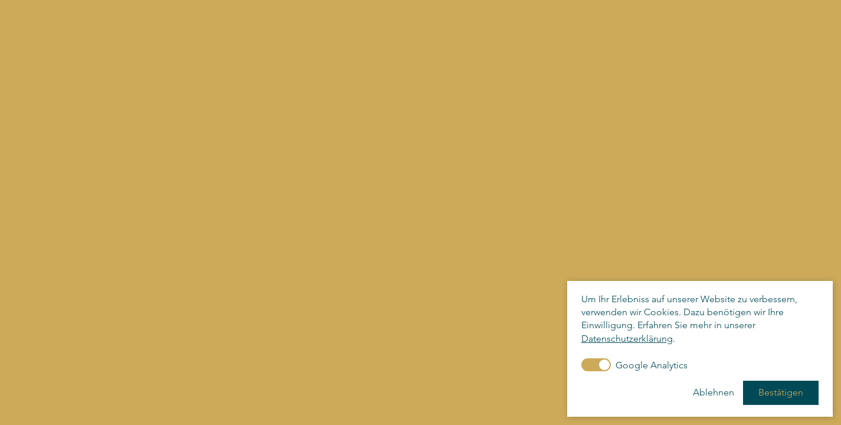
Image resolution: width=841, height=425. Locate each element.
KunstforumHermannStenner (78, 42)
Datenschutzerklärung (627, 338)
